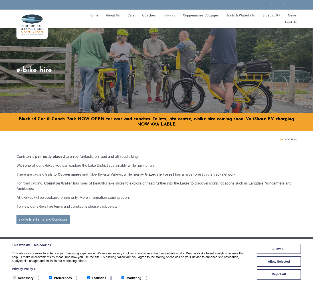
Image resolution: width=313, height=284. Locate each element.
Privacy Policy (24, 269)
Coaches (149, 15)
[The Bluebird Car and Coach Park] (32, 34)
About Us (113, 15)
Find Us (291, 22)
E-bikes (169, 15)
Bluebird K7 (271, 15)
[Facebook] (295, 4)
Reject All (279, 274)
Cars (131, 15)
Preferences (60, 278)
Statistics (96, 278)
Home (93, 15)
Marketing (131, 278)
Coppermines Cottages (201, 15)
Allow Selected (279, 261)
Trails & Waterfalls (240, 15)
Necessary (23, 278)
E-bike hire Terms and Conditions (42, 219)
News (292, 15)
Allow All (278, 249)
